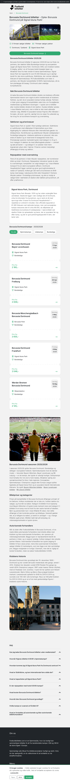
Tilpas (13, 777)
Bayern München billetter (33, 487)
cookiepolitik (14, 773)
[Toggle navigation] (58, 7)
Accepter (29, 777)
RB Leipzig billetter (23, 490)
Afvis (20, 777)
